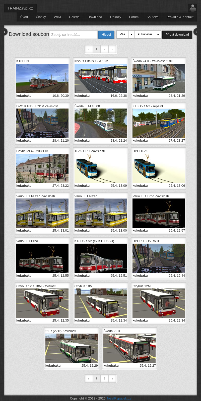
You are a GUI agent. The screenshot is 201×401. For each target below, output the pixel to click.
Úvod (24, 17)
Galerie (74, 17)
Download (95, 17)
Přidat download (177, 34)
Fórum (134, 17)
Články (41, 17)
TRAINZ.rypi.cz (20, 8)
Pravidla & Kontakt (180, 17)
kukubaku (145, 34)
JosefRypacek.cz (118, 396)
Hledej (106, 34)
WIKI (57, 17)
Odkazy (115, 17)
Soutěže (153, 17)
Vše (122, 34)
